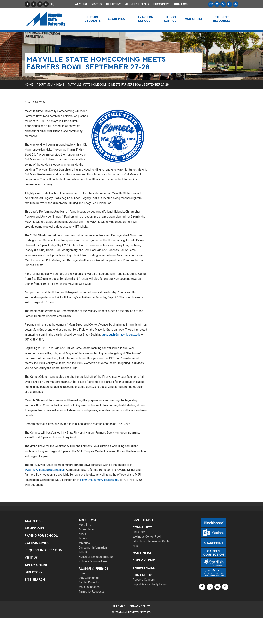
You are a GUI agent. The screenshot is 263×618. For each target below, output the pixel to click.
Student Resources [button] (222, 19)
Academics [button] (116, 19)
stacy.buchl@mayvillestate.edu (120, 334)
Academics (34, 521)
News (60, 84)
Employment (144, 560)
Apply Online (36, 565)
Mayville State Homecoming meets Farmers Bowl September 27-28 (118, 84)
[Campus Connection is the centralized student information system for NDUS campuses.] (229, 4)
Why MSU (81, 4)
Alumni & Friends (137, 4)
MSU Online (142, 553)
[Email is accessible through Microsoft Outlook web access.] (217, 4)
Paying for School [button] (144, 19)
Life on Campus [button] (170, 19)
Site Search (35, 579)
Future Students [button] (93, 19)
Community (161, 4)
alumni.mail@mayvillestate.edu (99, 480)
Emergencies (144, 567)
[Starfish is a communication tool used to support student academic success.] (235, 4)
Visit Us (96, 4)
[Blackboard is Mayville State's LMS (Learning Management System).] (211, 4)
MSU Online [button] (194, 19)
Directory (113, 4)
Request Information (43, 550)
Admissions (34, 528)
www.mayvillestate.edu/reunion (45, 469)
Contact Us (143, 575)
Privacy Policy (140, 606)
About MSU (180, 4)
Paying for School (41, 535)
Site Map (119, 606)
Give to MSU (143, 520)
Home (29, 84)
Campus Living (37, 543)
